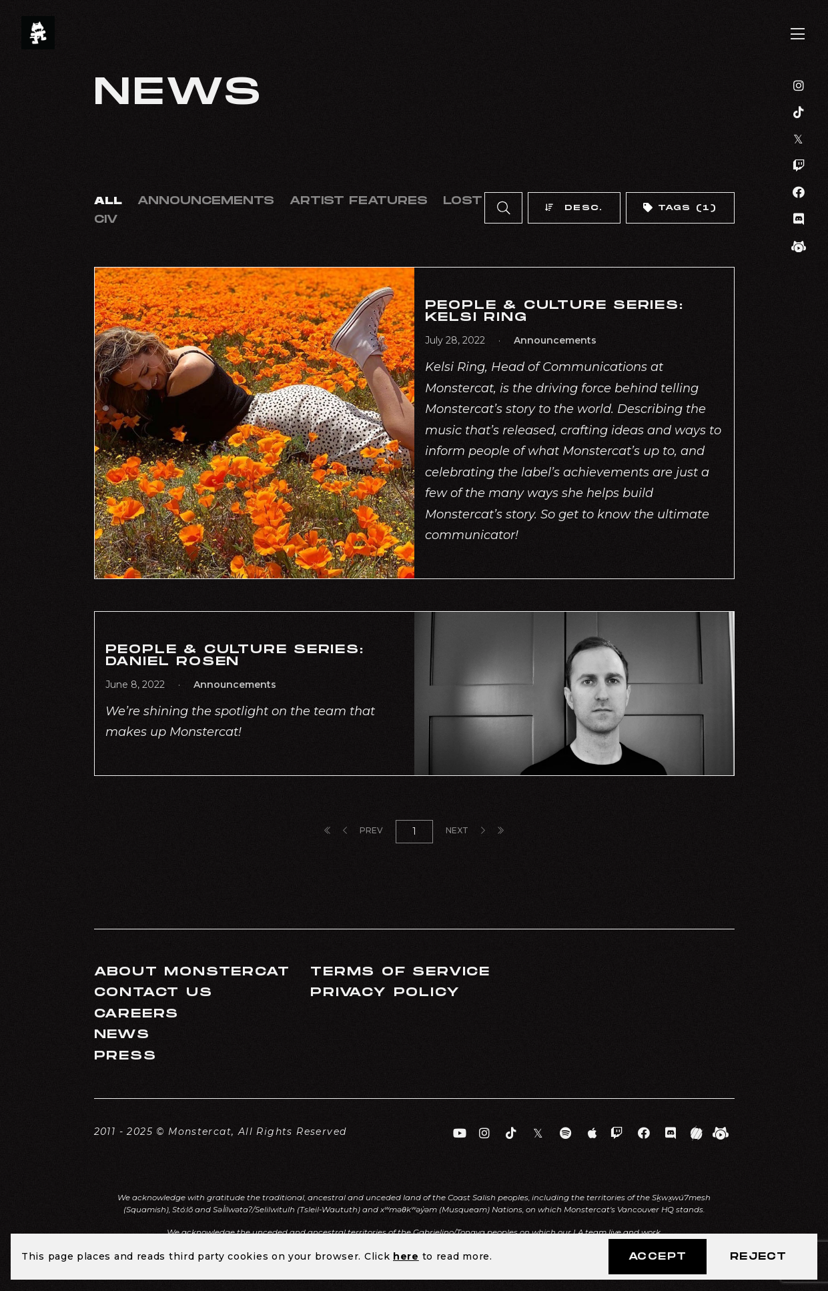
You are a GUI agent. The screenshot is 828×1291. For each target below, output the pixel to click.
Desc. (573, 208)
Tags (679, 208)
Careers (136, 1014)
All (108, 201)
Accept (658, 1256)
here (406, 1256)
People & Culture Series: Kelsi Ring (554, 311)
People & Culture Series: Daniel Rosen (234, 655)
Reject (758, 1256)
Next (465, 830)
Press (125, 1056)
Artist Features (359, 201)
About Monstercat (192, 972)
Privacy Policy (385, 992)
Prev (363, 830)
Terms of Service (400, 972)
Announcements (205, 201)
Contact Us (153, 992)
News (122, 1034)
